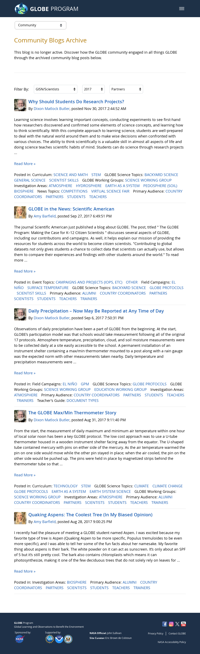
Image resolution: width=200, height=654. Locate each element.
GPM (85, 383)
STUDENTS (77, 196)
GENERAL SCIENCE (30, 180)
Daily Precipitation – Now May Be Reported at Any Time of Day (96, 311)
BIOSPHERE (24, 191)
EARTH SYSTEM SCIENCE (111, 491)
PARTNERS (55, 196)
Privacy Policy (155, 633)
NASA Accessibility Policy (172, 642)
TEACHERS (98, 196)
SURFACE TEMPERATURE (48, 287)
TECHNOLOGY (66, 485)
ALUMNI (89, 293)
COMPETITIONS (75, 191)
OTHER (132, 282)
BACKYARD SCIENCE (161, 174)
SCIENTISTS (24, 298)
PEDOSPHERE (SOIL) (160, 185)
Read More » (25, 163)
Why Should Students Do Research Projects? (76, 102)
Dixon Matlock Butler (52, 108)
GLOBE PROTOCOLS (166, 287)
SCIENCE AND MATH (71, 174)
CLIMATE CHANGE (168, 485)
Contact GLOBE (177, 633)
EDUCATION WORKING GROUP (121, 389)
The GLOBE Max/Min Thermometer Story (72, 413)
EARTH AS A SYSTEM (123, 185)
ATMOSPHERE (61, 185)
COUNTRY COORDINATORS (123, 293)
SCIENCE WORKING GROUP (149, 180)
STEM (96, 174)
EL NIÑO (70, 383)
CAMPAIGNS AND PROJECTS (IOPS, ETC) (89, 282)
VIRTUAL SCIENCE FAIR (110, 191)
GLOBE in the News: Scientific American (71, 209)
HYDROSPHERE (89, 185)
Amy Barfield (45, 216)
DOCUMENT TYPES (83, 400)
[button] (181, 8)
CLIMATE (142, 485)
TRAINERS (89, 298)
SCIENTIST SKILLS (64, 180)
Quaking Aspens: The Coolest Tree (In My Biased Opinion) (90, 515)
